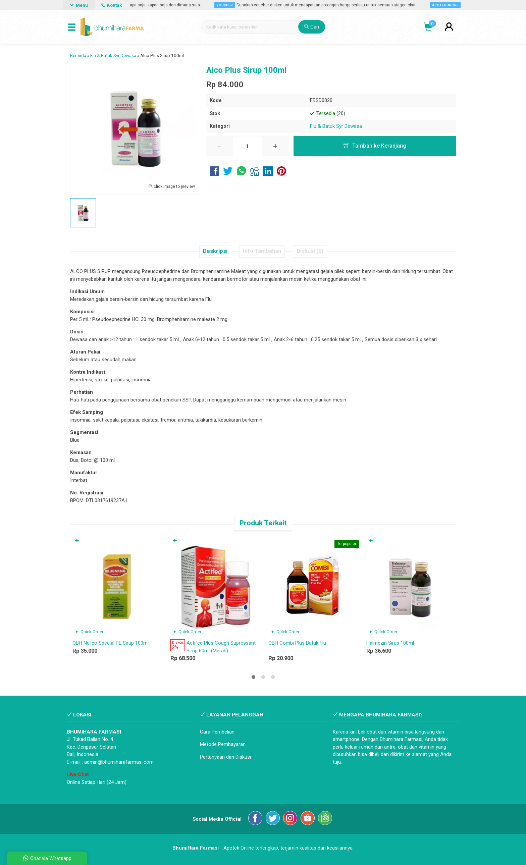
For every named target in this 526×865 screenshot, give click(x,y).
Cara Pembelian (217, 732)
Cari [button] (311, 27)
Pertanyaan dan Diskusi (225, 757)
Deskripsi (215, 251)
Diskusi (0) (310, 251)
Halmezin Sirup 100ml (390, 643)
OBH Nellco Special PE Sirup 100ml (110, 643)
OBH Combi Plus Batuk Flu (297, 643)
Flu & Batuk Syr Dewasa (336, 126)
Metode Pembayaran (223, 744)
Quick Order (89, 631)
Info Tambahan (262, 251)
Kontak (111, 5)
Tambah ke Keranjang (375, 146)
